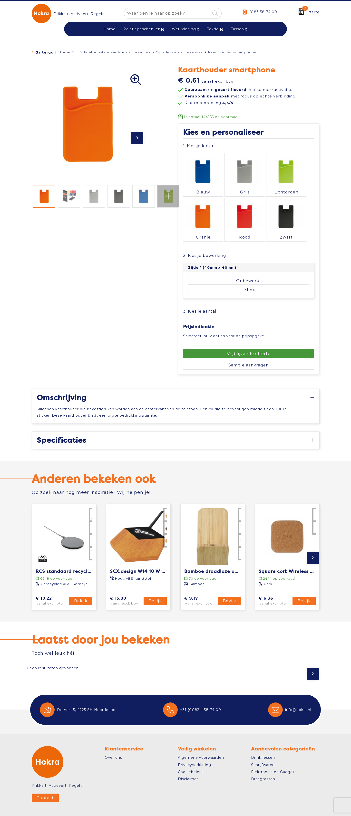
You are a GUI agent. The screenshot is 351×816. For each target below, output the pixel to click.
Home (64, 52)
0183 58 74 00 (263, 12)
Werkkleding (184, 29)
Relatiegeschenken (142, 29)
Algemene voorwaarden (201, 740)
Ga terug (44, 52)
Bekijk (81, 583)
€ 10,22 (52, 583)
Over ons (113, 740)
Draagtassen (263, 761)
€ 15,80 (126, 583)
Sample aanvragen (248, 348)
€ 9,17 (200, 583)
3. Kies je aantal (199, 293)
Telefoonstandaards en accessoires (117, 52)
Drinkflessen (263, 740)
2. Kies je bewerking (204, 238)
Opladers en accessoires (179, 52)
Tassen (237, 29)
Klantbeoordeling (209, 102)
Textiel (213, 29)
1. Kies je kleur (198, 146)
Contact (45, 780)
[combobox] (167, 13)
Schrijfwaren (263, 747)
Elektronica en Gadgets (273, 754)
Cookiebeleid (190, 754)
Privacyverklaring (194, 747)
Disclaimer (188, 761)
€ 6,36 (275, 583)
